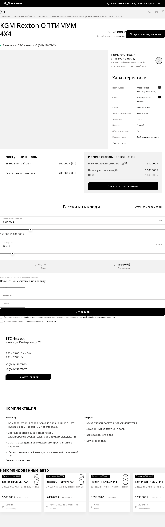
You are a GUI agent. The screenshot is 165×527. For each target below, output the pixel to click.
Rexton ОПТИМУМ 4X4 (60, 481)
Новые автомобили (23, 16)
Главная (6, 16)
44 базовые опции (148, 137)
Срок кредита (8, 242)
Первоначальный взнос (12, 219)
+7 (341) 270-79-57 (16, 369)
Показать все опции (18, 460)
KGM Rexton (42, 16)
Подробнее (119, 143)
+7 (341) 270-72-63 (45, 45)
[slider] (30, 229)
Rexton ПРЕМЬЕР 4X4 (15, 481)
